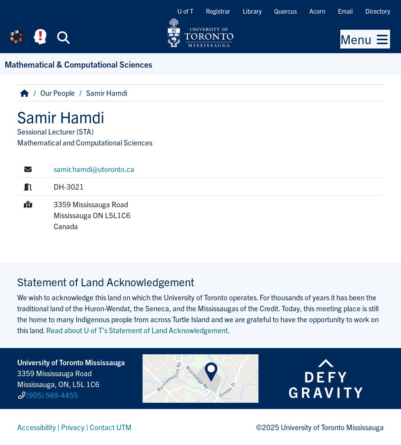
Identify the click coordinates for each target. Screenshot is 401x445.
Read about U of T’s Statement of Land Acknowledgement (137, 330)
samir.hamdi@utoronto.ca (94, 169)
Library (252, 11)
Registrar (218, 11)
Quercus (285, 11)
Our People (57, 92)
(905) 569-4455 (52, 395)
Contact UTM (111, 427)
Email (345, 11)
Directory (377, 11)
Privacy (73, 427)
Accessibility (36, 427)
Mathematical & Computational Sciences (78, 64)
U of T (185, 11)
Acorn (317, 11)
